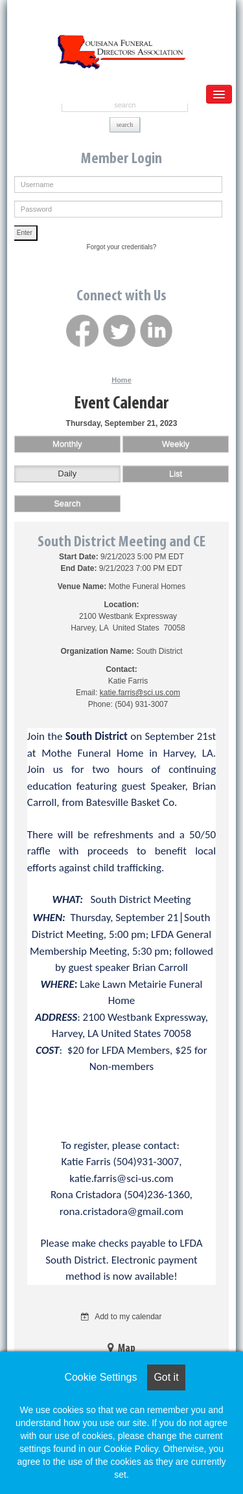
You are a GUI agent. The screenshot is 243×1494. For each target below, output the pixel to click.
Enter (24, 232)
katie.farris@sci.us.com (140, 692)
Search (67, 503)
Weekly (175, 444)
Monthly (67, 444)
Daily (67, 473)
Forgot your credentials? (122, 247)
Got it (166, 1377)
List (175, 473)
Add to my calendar (121, 1316)
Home (121, 380)
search (125, 124)
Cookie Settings (100, 1377)
